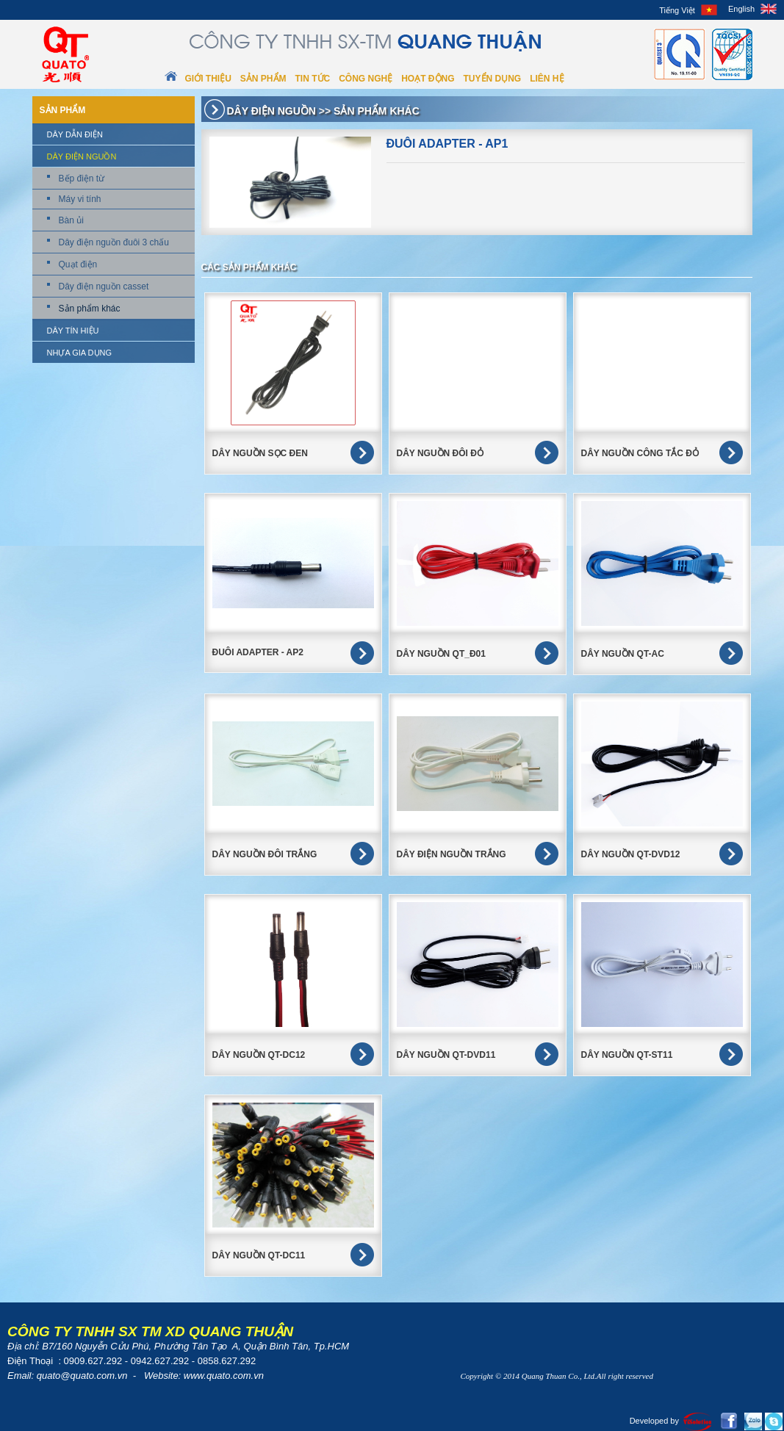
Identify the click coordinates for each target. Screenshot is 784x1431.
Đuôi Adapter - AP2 (257, 652)
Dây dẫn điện (75, 134)
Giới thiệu (208, 78)
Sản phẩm (263, 78)
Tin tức (313, 78)
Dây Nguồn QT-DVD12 (630, 854)
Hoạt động (427, 78)
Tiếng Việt (677, 10)
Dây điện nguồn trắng (451, 854)
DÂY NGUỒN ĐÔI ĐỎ (440, 453)
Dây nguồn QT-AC (622, 654)
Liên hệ (547, 78)
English (741, 8)
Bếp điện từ (82, 178)
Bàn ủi (71, 220)
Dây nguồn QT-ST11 (627, 1055)
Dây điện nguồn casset (104, 286)
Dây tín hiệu (73, 330)
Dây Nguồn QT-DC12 (259, 1055)
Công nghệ (365, 78)
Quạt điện (78, 264)
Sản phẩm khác (90, 308)
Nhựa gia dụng (79, 352)
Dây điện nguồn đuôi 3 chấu (114, 242)
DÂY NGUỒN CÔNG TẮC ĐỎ (640, 453)
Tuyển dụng (493, 78)
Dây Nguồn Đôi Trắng (264, 854)
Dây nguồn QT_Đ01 (441, 654)
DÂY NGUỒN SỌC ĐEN (260, 453)
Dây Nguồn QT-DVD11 (446, 1055)
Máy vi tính (80, 199)
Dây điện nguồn (82, 156)
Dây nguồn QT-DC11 (259, 1255)
